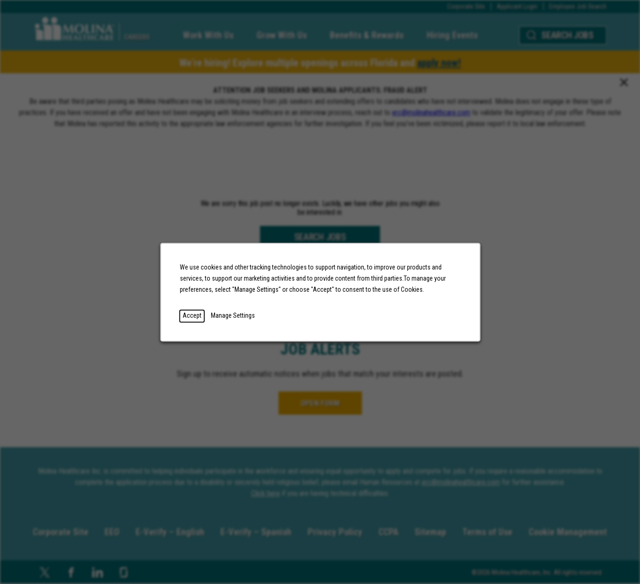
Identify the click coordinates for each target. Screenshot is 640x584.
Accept (191, 315)
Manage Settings (232, 315)
